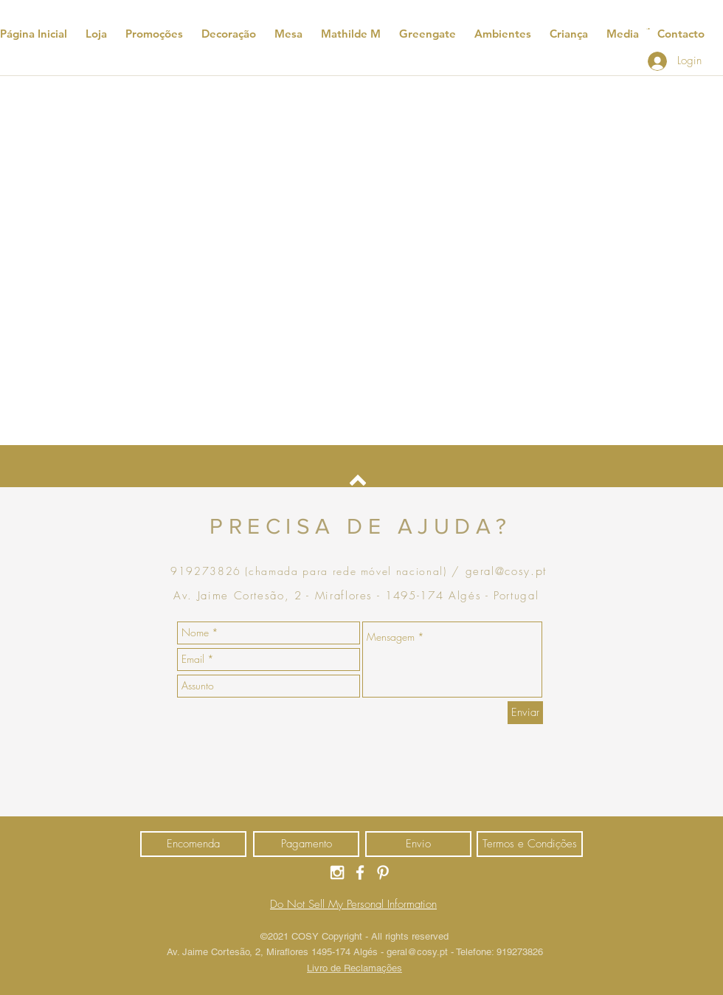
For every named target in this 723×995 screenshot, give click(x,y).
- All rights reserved (407, 936)
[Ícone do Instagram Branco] (337, 872)
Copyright (343, 936)
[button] (648, 29)
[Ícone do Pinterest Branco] (382, 872)
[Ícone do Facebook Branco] (360, 872)
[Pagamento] (306, 844)
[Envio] (418, 844)
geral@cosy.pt (417, 951)
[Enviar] (525, 712)
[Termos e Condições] (530, 844)
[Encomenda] (193, 844)
